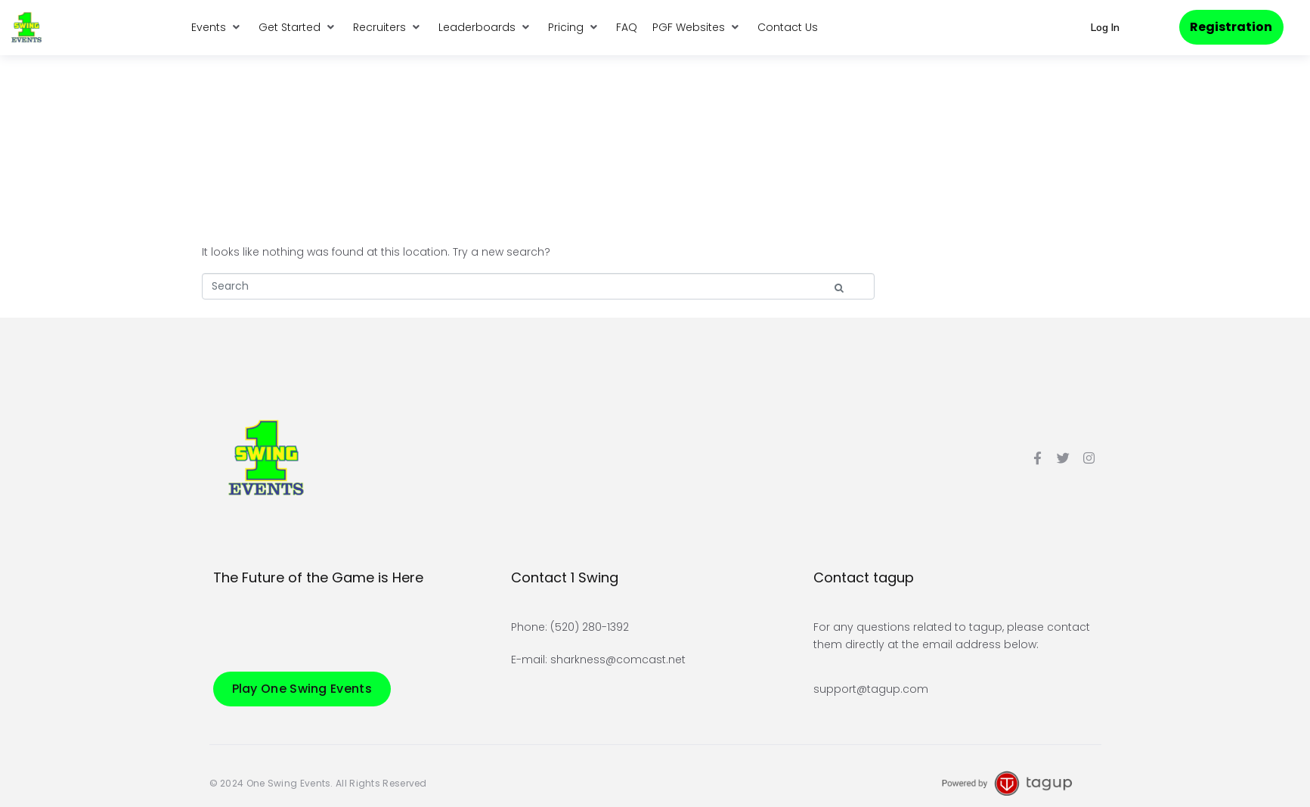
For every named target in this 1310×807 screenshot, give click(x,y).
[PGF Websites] (697, 27)
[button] (1104, 27)
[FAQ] (627, 27)
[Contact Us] (787, 27)
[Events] (217, 27)
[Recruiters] (388, 27)
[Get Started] (298, 27)
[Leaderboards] (485, 27)
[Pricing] (574, 27)
